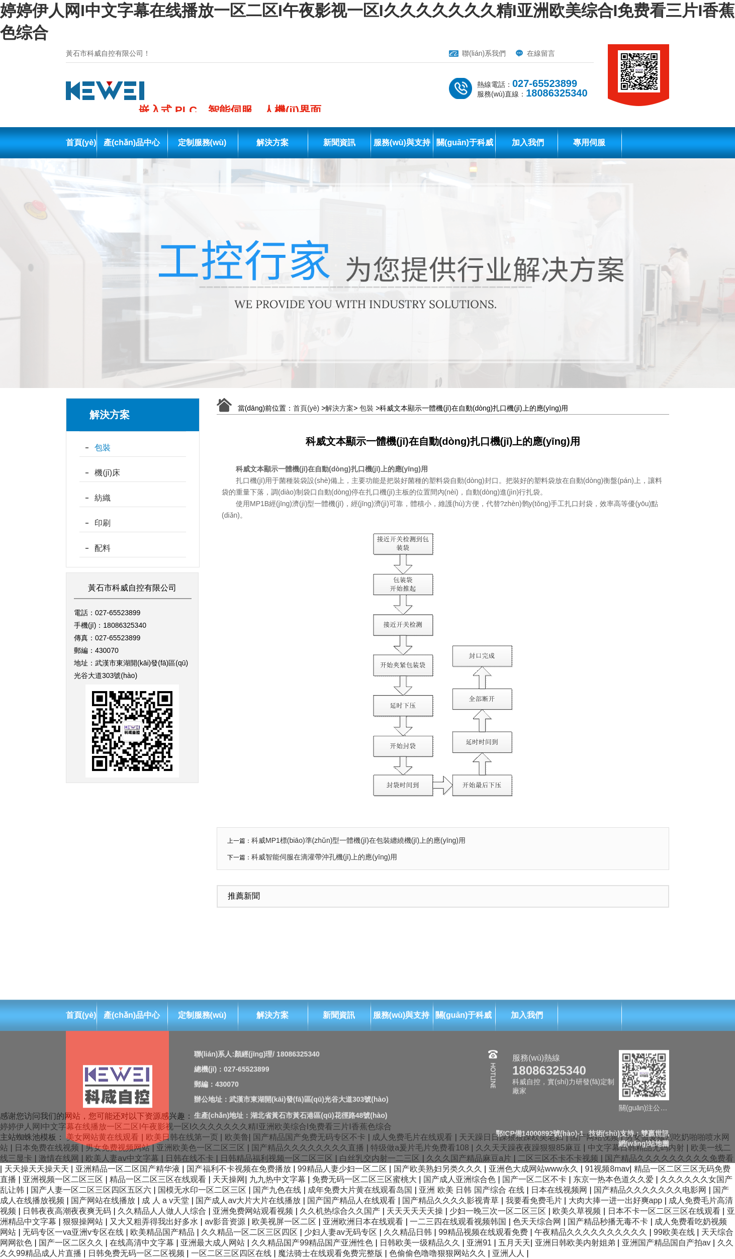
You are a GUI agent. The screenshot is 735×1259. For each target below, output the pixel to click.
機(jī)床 (107, 472)
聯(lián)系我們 (484, 53)
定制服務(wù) (202, 142)
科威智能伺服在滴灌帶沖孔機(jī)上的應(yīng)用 (324, 857)
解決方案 (272, 142)
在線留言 (541, 53)
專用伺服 (589, 142)
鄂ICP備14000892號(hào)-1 (539, 1233)
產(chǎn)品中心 (132, 142)
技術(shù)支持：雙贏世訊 (629, 1233)
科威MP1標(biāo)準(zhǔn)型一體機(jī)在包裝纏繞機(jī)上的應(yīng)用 (358, 840)
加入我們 (528, 142)
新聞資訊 (339, 142)
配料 (103, 548)
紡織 (103, 498)
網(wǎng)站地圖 (643, 1243)
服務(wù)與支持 (402, 142)
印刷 (103, 523)
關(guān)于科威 (464, 142)
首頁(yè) (81, 142)
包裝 (103, 447)
